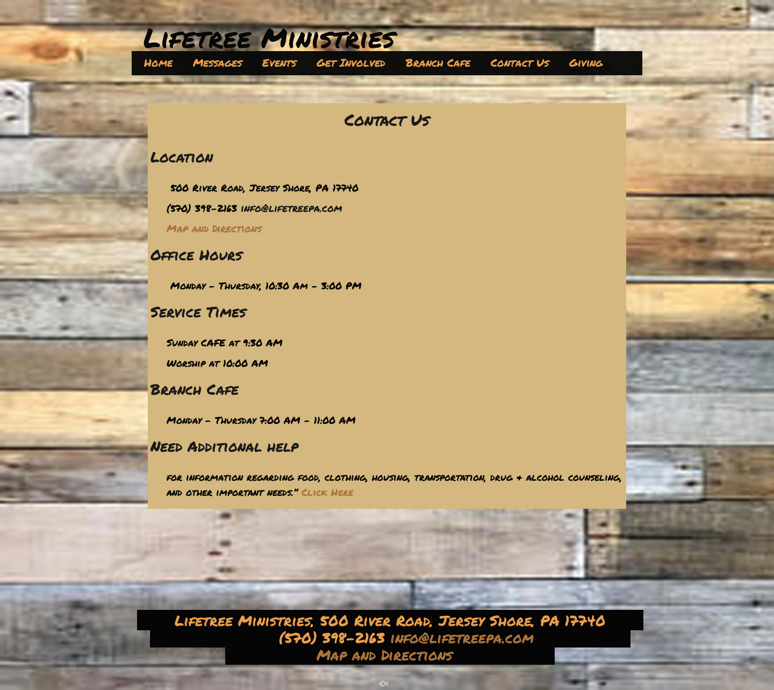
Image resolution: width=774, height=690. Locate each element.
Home (158, 62)
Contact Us (520, 62)
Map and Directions (387, 654)
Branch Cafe (438, 62)
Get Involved (351, 62)
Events (279, 62)
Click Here (327, 492)
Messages (217, 62)
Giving (586, 62)
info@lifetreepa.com (291, 208)
